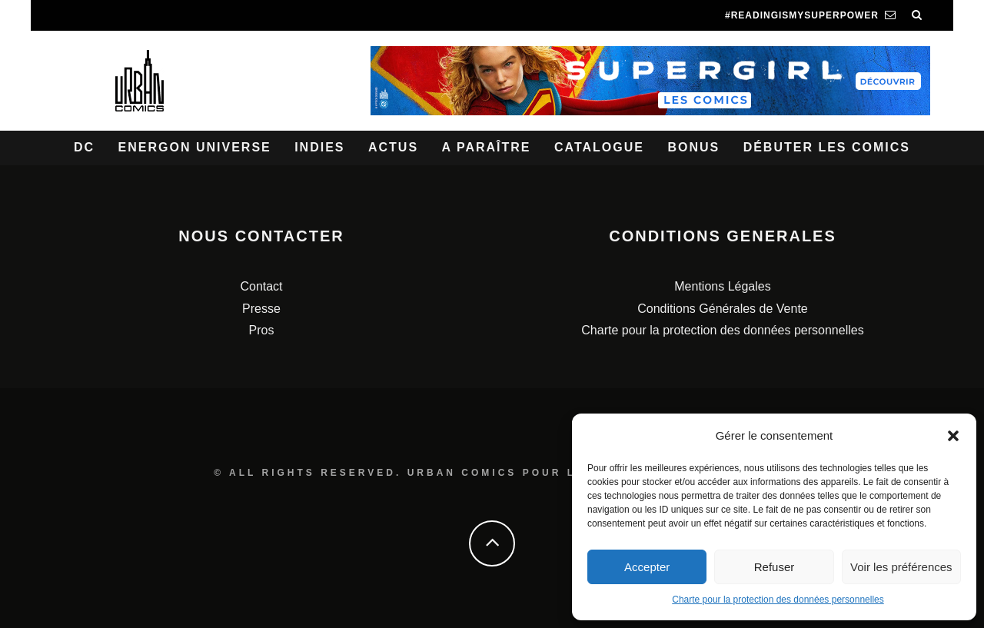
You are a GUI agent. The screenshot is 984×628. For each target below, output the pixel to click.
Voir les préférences (901, 566)
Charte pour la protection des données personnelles (778, 599)
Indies (319, 147)
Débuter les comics (826, 147)
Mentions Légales (722, 286)
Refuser (774, 566)
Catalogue (599, 147)
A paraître (486, 147)
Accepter (647, 566)
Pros (261, 330)
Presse (261, 308)
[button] (953, 436)
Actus (393, 147)
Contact (261, 286)
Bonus (693, 147)
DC (84, 147)
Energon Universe (194, 147)
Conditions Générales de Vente (722, 308)
